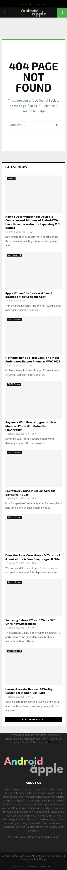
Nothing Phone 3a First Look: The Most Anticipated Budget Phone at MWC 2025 (32, 359)
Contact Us (45, 866)
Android (11, 179)
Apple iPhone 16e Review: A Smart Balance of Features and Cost (28, 294)
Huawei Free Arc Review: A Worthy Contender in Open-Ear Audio (29, 690)
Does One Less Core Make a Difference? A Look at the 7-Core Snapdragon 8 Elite (32, 557)
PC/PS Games (14, 384)
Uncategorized (14, 255)
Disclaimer (31, 866)
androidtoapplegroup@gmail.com (40, 837)
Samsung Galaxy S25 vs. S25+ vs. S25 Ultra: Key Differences (30, 621)
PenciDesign (40, 859)
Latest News (16, 167)
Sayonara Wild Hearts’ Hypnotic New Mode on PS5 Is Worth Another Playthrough (30, 425)
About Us (17, 866)
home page (18, 106)
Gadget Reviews (14, 320)
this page (52, 742)
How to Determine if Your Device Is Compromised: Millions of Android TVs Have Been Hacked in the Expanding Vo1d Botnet (33, 222)
